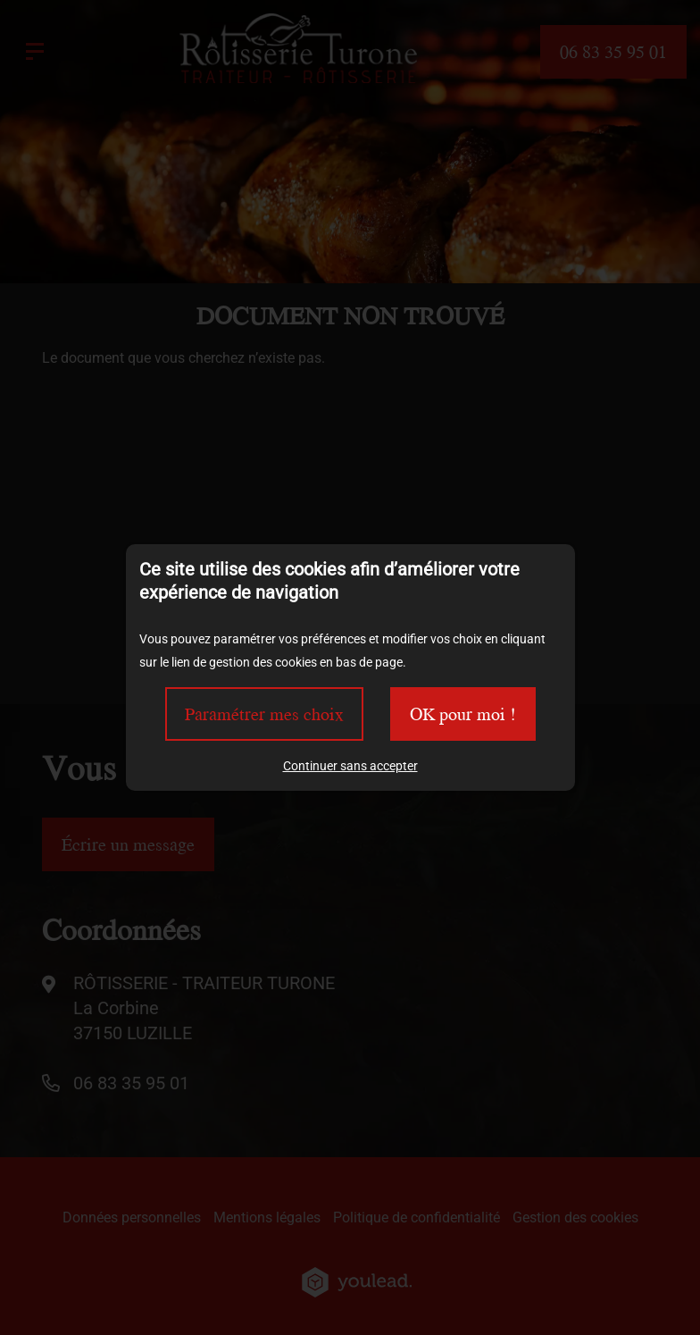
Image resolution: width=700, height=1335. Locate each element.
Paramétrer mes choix (264, 713)
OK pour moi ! (463, 713)
